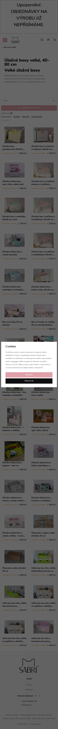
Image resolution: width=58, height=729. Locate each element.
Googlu (15, 361)
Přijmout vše (29, 381)
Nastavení (29, 375)
